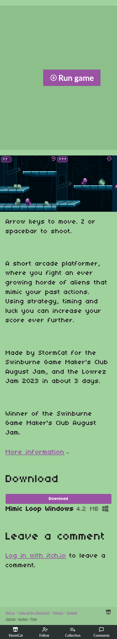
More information (37, 452)
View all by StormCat (34, 613)
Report (58, 613)
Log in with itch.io (36, 556)
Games (11, 619)
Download (58, 499)
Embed (72, 613)
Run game (72, 78)
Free (34, 619)
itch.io (10, 613)
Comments (101, 632)
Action (23, 619)
